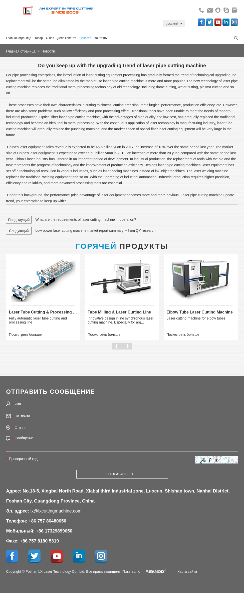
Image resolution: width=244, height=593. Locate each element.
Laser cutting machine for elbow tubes (195, 318)
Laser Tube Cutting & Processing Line (43, 312)
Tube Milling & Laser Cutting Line (119, 312)
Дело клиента (66, 38)
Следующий (19, 231)
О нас (50, 38)
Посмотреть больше (25, 334)
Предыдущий (19, 220)
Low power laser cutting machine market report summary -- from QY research (95, 230)
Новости (85, 38)
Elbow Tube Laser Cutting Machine (199, 312)
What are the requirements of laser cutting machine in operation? (85, 220)
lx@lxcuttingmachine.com (55, 511)
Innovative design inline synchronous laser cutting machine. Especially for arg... (120, 320)
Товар (39, 38)
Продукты (122, 246)
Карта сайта (187, 572)
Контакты (100, 38)
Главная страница (18, 38)
